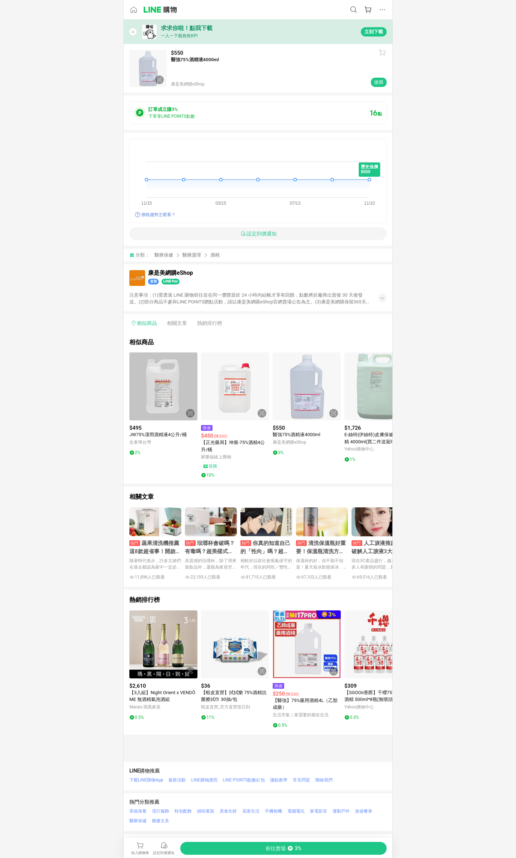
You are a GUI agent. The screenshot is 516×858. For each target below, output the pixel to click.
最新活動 (177, 780)
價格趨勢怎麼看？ (158, 214)
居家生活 (250, 811)
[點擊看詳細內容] (163, 386)
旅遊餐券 (363, 811)
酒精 (215, 255)
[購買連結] (283, 848)
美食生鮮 (228, 811)
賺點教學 (278, 780)
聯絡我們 (324, 780)
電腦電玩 (296, 811)
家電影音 (318, 811)
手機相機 (273, 811)
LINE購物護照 (204, 780)
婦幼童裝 (205, 811)
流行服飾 (160, 811)
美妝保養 (138, 811)
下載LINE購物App (146, 780)
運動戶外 (341, 811)
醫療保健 (163, 255)
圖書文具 (160, 820)
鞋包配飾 (183, 811)
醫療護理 (191, 255)
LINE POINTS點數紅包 (244, 780)
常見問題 (301, 780)
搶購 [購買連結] (378, 82)
